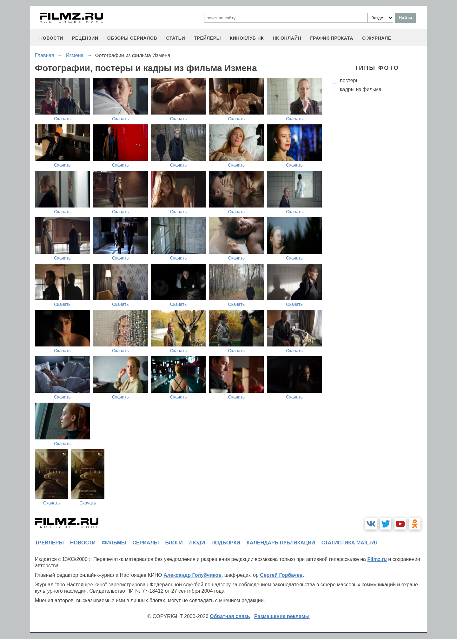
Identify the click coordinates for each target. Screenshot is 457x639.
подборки (225, 542)
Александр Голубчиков (192, 575)
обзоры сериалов (132, 38)
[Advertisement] (379, 203)
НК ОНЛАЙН (287, 38)
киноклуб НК (247, 38)
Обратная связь (230, 616)
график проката (331, 38)
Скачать (62, 118)
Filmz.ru (377, 559)
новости (51, 38)
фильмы (114, 542)
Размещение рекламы (282, 616)
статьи (175, 38)
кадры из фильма (360, 89)
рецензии (85, 38)
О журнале (376, 38)
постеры (350, 80)
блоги (173, 542)
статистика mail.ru (349, 542)
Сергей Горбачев (281, 575)
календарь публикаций (281, 542)
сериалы (145, 542)
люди (197, 542)
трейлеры (207, 38)
